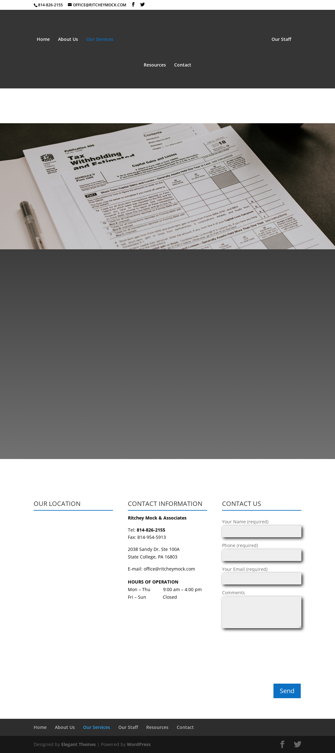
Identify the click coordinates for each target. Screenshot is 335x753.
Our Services (99, 39)
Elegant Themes (78, 744)
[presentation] (248, 657)
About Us (68, 39)
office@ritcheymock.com (169, 569)
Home (43, 39)
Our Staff (281, 39)
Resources (155, 65)
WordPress (139, 744)
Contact (182, 65)
